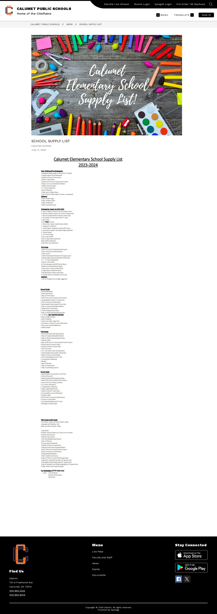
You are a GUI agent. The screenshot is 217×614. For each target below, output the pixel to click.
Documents (99, 575)
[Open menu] (162, 15)
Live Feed (97, 551)
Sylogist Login (163, 4)
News (69, 24)
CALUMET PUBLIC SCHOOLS (45, 24)
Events (96, 569)
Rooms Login (142, 4)
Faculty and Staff (102, 557)
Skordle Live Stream (116, 4)
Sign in (206, 15)
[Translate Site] (183, 15)
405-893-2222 (17, 590)
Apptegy (115, 610)
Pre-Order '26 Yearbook (190, 4)
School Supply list (90, 24)
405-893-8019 (17, 594)
